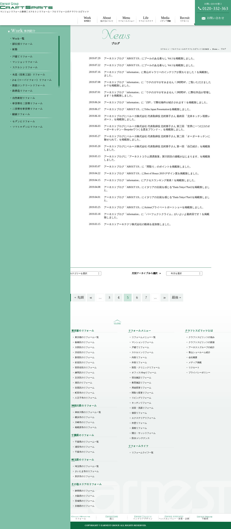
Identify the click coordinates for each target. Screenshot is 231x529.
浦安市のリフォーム (84, 447)
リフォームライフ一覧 (142, 452)
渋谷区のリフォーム (84, 352)
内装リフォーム (139, 357)
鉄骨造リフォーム (26, 392)
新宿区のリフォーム (84, 357)
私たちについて (107, 19)
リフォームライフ (146, 19)
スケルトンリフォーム (29, 372)
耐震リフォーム (25, 412)
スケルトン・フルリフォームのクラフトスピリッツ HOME (184, 49)
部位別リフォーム (26, 342)
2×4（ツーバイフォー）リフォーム (35, 382)
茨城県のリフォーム (84, 501)
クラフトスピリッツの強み (202, 337)
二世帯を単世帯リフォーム (31, 407)
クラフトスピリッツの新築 (202, 342)
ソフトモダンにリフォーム (31, 422)
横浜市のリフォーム (84, 417)
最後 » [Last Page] (176, 297)
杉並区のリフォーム (84, 362)
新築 (20, 347)
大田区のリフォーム (84, 347)
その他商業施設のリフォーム (32, 476)
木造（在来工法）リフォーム (32, 377)
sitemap (117, 322)
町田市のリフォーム (84, 392)
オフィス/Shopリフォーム (144, 372)
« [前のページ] (91, 297)
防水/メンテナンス (141, 438)
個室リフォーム (139, 413)
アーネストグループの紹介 (202, 347)
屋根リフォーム (139, 428)
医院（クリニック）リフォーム (33, 452)
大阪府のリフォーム (84, 496)
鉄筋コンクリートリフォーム (32, 387)
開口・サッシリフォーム (144, 433)
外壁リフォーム (139, 423)
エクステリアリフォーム (144, 418)
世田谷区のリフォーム (86, 367)
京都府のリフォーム (84, 506)
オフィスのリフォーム (29, 471)
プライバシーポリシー (199, 372)
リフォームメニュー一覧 (144, 337)
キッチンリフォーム (141, 403)
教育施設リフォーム (141, 382)
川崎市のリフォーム (84, 422)
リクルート (185, 19)
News (214, 49)
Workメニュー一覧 (27, 337)
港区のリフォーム (83, 382)
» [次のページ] (164, 297)
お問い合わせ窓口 (213, 6)
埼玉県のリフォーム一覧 (87, 466)
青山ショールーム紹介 (199, 352)
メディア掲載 (165, 19)
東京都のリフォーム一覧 (87, 337)
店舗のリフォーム (26, 466)
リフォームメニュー (126, 19)
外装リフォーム (139, 362)
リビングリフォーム (141, 398)
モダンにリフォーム (28, 417)
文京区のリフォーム (84, 377)
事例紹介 (87, 19)
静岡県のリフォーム (84, 491)
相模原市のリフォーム (86, 427)
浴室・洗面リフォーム (142, 408)
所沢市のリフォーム (84, 476)
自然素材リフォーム (28, 397)
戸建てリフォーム (26, 361)
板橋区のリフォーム (84, 342)
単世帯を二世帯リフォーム (31, 402)
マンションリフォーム (29, 367)
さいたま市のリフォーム (87, 471)
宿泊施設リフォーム (141, 377)
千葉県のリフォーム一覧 (87, 442)
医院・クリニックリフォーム (146, 367)
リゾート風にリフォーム (30, 437)
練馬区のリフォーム (84, 372)
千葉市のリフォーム (84, 452)
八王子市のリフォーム (86, 398)
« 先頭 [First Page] (79, 297)
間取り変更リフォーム (142, 392)
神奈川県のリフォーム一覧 (88, 412)
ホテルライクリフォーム (30, 427)
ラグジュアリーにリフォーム (32, 432)
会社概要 (193, 357)
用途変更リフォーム (141, 387)
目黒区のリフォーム (84, 387)
